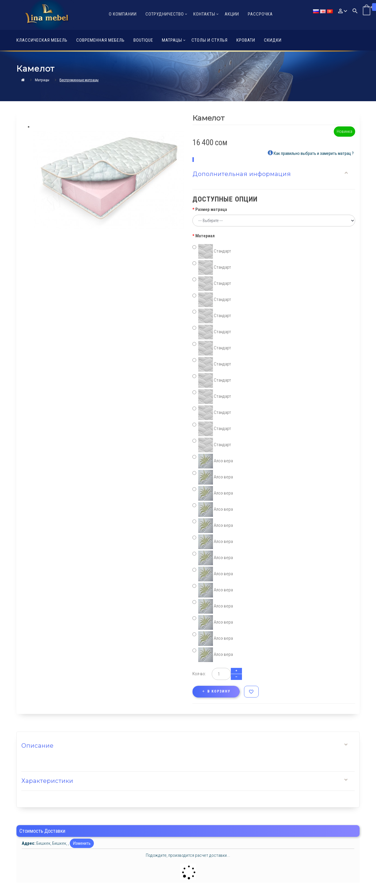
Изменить (82, 843)
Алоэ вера (212, 461)
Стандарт (211, 251)
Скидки (273, 40)
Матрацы (42, 80)
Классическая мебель (41, 40)
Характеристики (47, 781)
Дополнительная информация (242, 173)
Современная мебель (100, 40)
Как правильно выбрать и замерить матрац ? (311, 153)
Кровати (245, 40)
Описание (37, 745)
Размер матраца (211, 209)
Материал (205, 235)
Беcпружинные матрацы (79, 80)
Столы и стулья (210, 40)
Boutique (143, 40)
